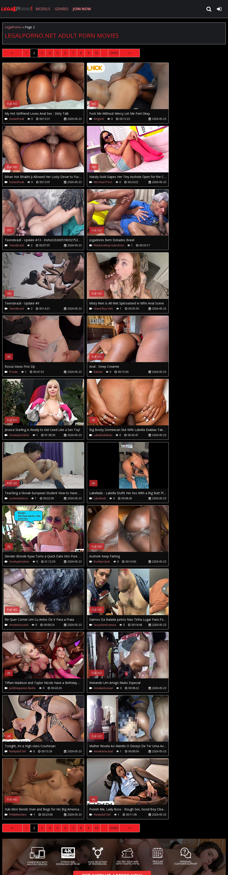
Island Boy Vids (103, 308)
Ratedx (98, 372)
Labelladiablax (103, 435)
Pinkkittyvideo (17, 814)
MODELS (43, 8)
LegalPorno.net (18, 9)
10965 (113, 53)
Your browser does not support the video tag (49, 89)
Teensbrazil (16, 245)
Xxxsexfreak (16, 119)
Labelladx (100, 498)
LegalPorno (13, 27)
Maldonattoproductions (109, 245)
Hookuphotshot (19, 435)
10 (96, 53)
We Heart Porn (103, 182)
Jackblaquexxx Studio (22, 688)
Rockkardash (102, 561)
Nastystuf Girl (17, 751)
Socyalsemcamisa (105, 625)
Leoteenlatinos (18, 498)
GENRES (61, 8)
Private (13, 372)
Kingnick (99, 119)
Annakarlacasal (18, 625)
